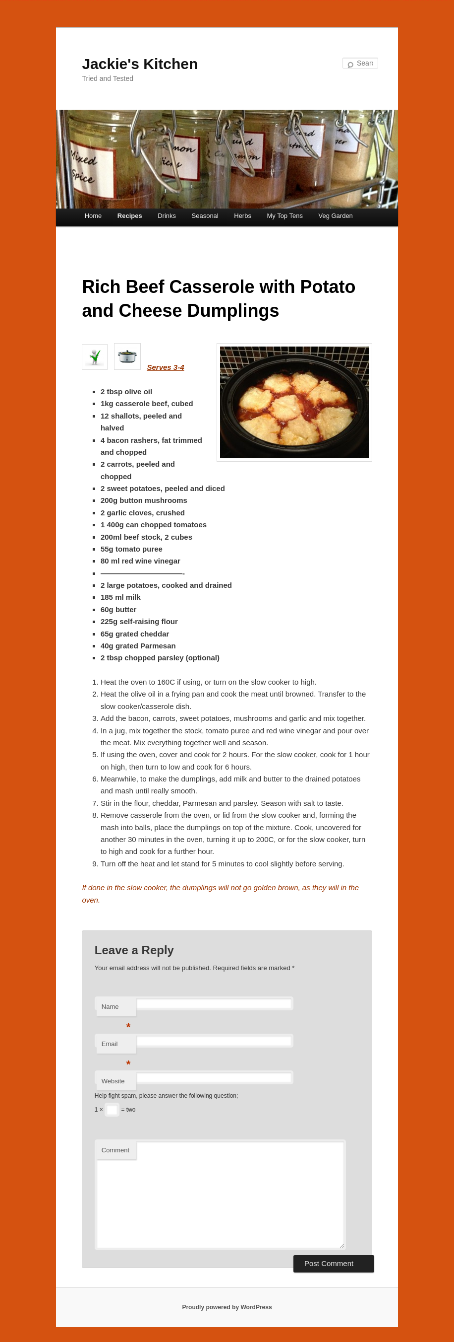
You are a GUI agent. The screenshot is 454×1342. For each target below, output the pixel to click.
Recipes (129, 215)
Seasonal (205, 215)
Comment (115, 1150)
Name (116, 1009)
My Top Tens (285, 215)
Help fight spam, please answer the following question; (166, 1095)
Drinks (167, 215)
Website (113, 1081)
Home (93, 215)
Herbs (242, 215)
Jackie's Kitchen (140, 64)
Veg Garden (335, 215)
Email (116, 1047)
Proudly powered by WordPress (227, 1307)
